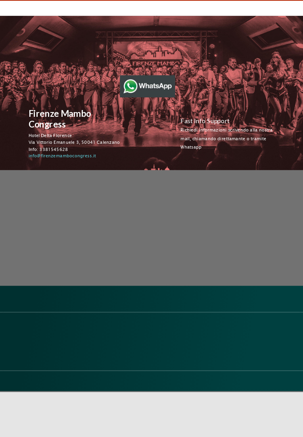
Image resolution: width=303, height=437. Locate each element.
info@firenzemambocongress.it (62, 156)
